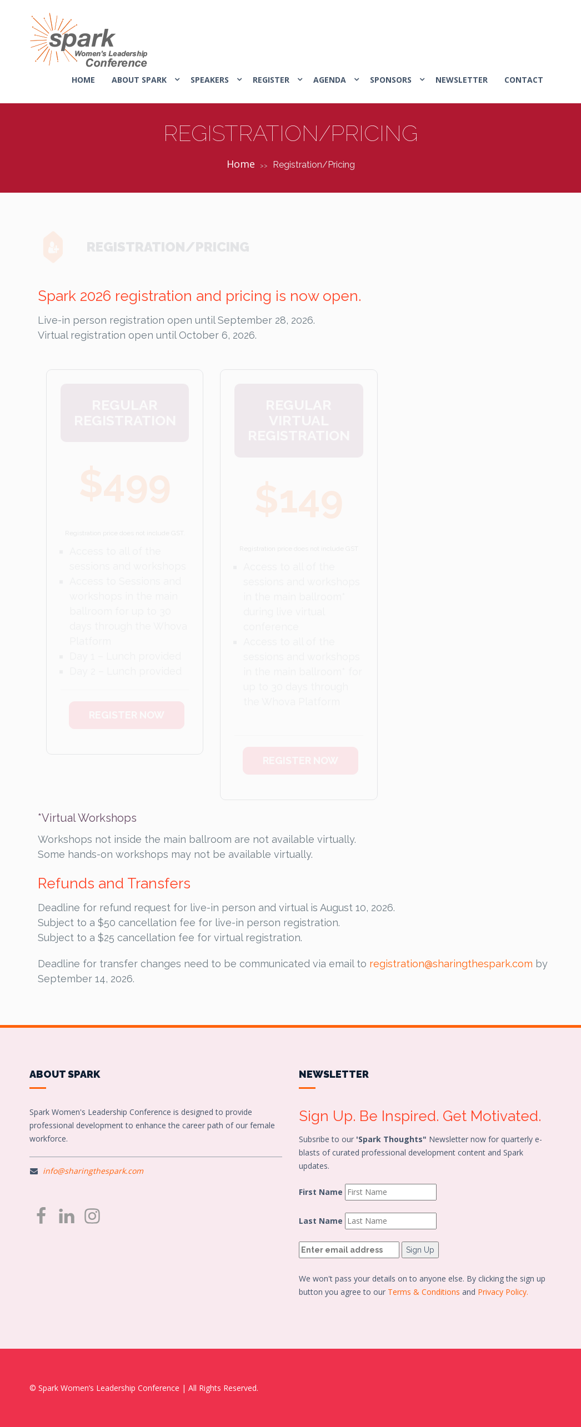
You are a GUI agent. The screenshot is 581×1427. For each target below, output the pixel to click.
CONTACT (523, 79)
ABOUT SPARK (139, 79)
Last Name (321, 1220)
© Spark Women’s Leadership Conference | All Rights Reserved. (143, 1388)
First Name (321, 1192)
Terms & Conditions (424, 1292)
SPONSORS (391, 79)
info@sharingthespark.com (93, 1170)
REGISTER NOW (126, 705)
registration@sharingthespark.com (451, 963)
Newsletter (461, 79)
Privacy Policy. (503, 1292)
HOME (83, 79)
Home (241, 163)
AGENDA (329, 79)
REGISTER (271, 79)
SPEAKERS (210, 79)
